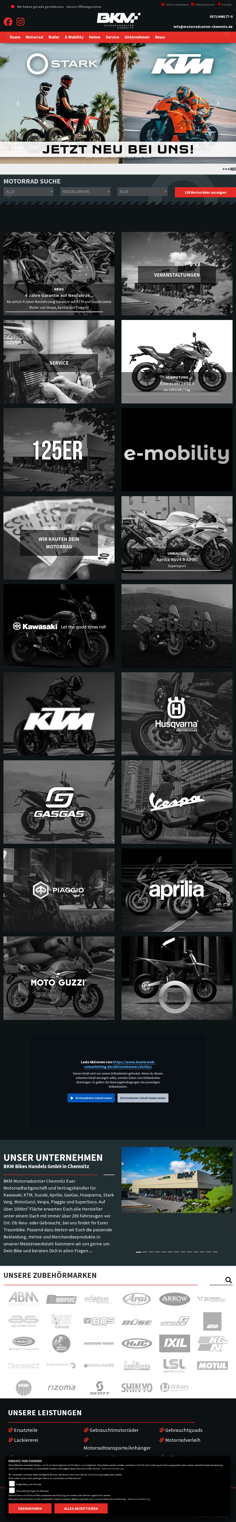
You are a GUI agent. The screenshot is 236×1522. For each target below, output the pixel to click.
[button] (34, 37)
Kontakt (224, 4)
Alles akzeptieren (81, 1508)
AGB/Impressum (203, 4)
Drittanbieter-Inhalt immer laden (142, 1098)
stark (9, 131)
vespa (9, 196)
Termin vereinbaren (175, 4)
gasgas (9, 115)
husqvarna (9, 99)
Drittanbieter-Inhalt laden (94, 1098)
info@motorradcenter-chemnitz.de (203, 26)
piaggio (9, 180)
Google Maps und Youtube (28, 1484)
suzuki (9, 67)
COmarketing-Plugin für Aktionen (32, 1490)
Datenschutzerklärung (112, 1468)
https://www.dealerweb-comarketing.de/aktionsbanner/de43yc (119, 1064)
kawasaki (9, 51)
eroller (9, 34)
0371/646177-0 (221, 16)
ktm (9, 83)
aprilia (9, 147)
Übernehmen (30, 1508)
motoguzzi (9, 164)
